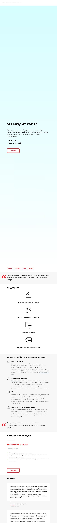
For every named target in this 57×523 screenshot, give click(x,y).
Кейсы (32, 269)
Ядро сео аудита (15, 381)
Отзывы (17, 269)
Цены (10, 269)
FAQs (25, 269)
